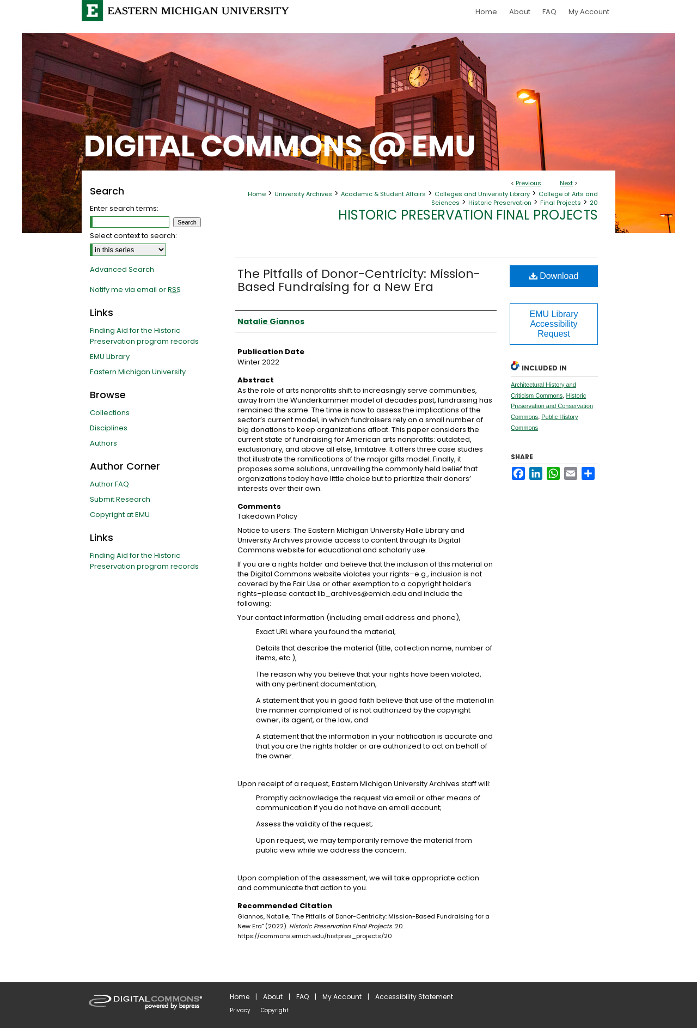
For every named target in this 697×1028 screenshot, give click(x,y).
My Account (342, 996)
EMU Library (110, 356)
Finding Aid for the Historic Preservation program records (144, 335)
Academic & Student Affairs (383, 194)
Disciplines (108, 428)
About (273, 996)
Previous (528, 183)
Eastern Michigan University (138, 372)
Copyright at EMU (120, 514)
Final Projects (560, 202)
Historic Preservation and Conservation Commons (552, 406)
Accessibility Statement (414, 996)
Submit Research (120, 499)
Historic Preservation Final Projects (468, 215)
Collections (110, 412)
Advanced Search (122, 269)
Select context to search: (133, 235)
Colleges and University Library (482, 194)
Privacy (240, 1010)
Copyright (275, 1010)
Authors (103, 443)
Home (257, 194)
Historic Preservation (499, 202)
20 (594, 202)
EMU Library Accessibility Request (554, 323)
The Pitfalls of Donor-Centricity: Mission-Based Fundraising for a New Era (358, 280)
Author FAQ (109, 484)
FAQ (302, 996)
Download (554, 276)
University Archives (303, 194)
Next (566, 183)
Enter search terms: (124, 208)
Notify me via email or (135, 289)
